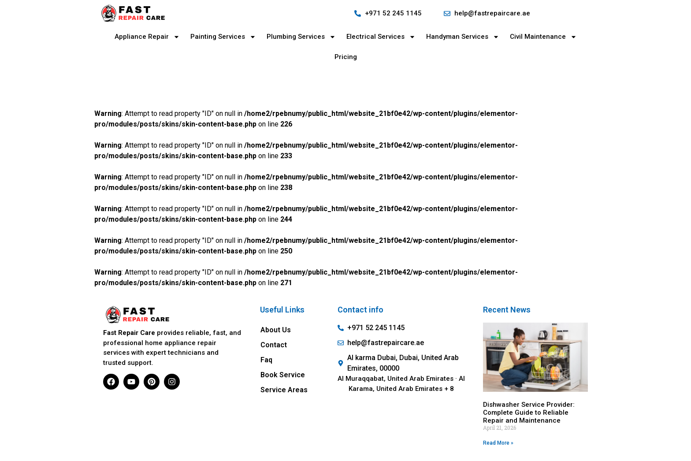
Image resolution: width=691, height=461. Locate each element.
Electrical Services (381, 37)
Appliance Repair (147, 37)
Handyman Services (462, 37)
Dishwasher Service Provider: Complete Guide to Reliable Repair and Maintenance (529, 412)
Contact (273, 345)
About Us (275, 330)
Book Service (282, 375)
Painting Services (223, 37)
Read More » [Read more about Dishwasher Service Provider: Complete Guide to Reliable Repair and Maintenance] (498, 443)
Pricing (345, 57)
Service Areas (284, 390)
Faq (266, 360)
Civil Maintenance (543, 37)
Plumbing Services (301, 37)
